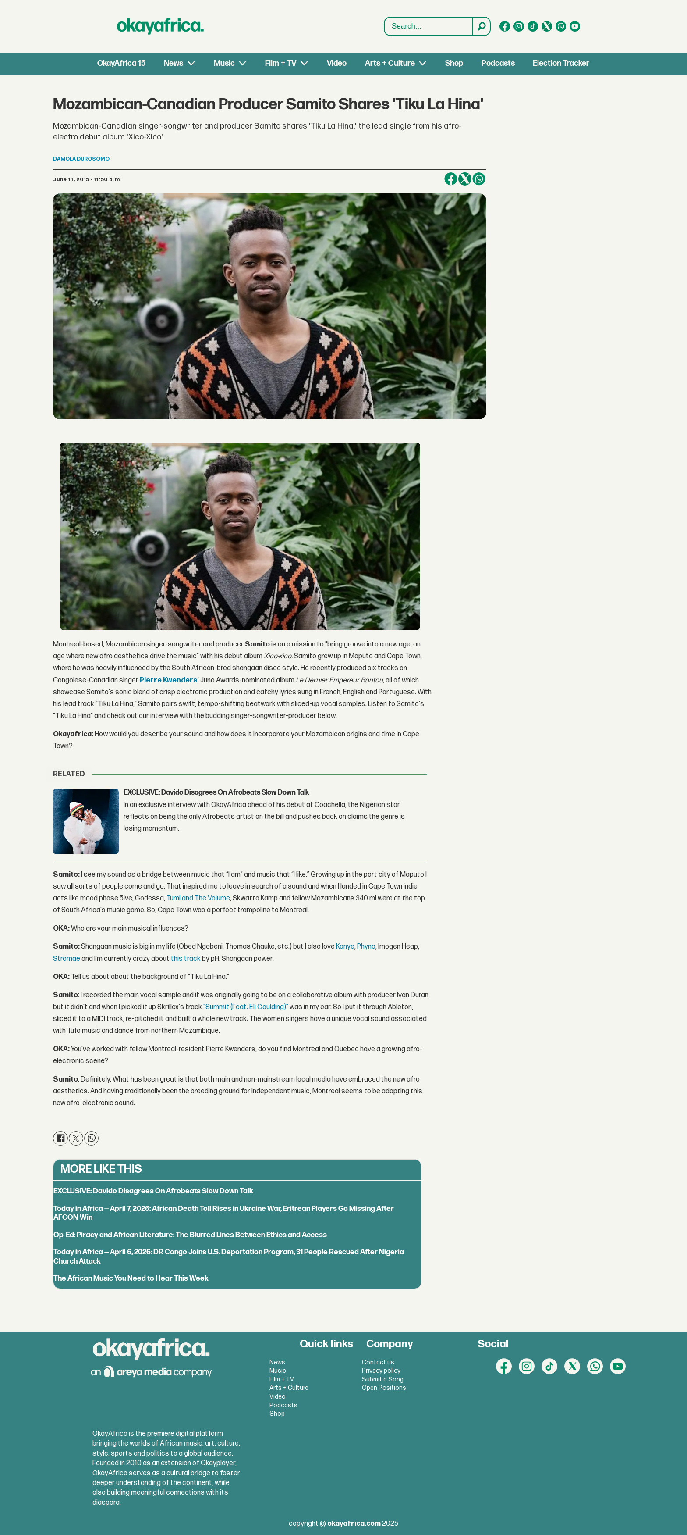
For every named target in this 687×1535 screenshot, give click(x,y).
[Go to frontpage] (160, 26)
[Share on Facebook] (450, 179)
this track (186, 959)
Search (384, 17)
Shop (454, 63)
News (173, 63)
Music (224, 63)
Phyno (366, 946)
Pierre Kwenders (169, 680)
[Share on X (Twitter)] (464, 179)
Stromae (66, 959)
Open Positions (384, 1388)
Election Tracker (561, 63)
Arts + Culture (390, 63)
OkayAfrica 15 (121, 63)
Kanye (345, 946)
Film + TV (280, 63)
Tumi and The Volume (198, 898)
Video (337, 63)
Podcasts (498, 63)
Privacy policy (381, 1370)
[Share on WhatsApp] (478, 179)
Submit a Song (383, 1379)
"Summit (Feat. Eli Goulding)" (245, 1007)
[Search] (481, 26)
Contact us (378, 1362)
